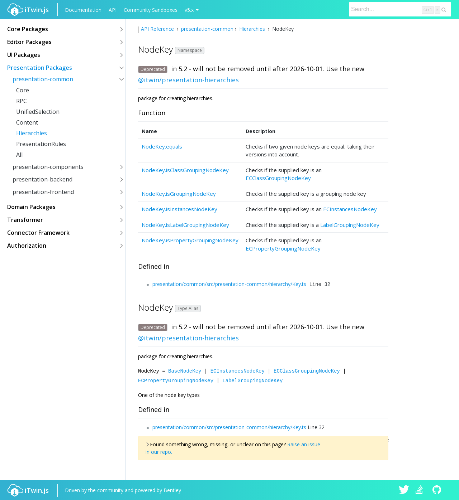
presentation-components (48, 167)
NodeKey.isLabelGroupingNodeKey (185, 224)
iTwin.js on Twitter (404, 490)
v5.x (189, 9)
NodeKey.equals (162, 146)
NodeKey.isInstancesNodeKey (179, 209)
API (113, 9)
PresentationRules (41, 144)
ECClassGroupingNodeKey (278, 177)
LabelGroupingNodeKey (349, 224)
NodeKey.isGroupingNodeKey (179, 193)
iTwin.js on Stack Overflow (421, 490)
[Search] (400, 9)
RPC (21, 101)
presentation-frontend (43, 192)
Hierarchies (31, 133)
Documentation (83, 9)
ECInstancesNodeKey (350, 209)
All (19, 155)
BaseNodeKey (184, 370)
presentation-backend (42, 179)
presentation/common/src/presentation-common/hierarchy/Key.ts (229, 284)
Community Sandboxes (151, 9)
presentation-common (43, 79)
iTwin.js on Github (437, 490)
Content (27, 122)
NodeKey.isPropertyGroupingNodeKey (190, 240)
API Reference (158, 28)
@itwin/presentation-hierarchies (188, 80)
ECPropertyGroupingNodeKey (283, 248)
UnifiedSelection (38, 112)
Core (22, 90)
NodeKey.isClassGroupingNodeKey (185, 170)
